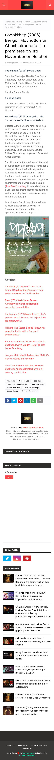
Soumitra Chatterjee (31, 388)
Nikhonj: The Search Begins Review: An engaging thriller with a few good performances (25, 331)
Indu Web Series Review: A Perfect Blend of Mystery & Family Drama (33, 641)
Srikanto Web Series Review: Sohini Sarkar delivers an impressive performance (30, 596)
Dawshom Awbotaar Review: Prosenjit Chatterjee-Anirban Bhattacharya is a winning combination (24, 369)
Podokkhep (37, 381)
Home (7, 22)
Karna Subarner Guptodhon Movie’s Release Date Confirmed (32, 696)
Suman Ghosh (12, 391)
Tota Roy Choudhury (16, 186)
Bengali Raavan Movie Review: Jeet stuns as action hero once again (32, 655)
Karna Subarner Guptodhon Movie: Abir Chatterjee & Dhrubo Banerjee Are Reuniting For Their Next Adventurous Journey (32, 580)
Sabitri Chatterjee (13, 388)
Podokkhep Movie (37, 384)
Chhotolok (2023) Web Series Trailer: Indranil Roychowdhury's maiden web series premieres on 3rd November (24, 290)
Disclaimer (22, 745)
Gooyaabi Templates (27, 755)
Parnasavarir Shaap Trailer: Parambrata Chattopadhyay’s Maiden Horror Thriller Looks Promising (25, 345)
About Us (10, 745)
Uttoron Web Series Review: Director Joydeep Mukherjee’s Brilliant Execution (31, 669)
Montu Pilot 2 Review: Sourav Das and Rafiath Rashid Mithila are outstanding (32, 683)
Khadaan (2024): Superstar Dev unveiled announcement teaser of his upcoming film (32, 711)
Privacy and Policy (40, 745)
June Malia (15, 22)
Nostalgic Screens (14, 62)
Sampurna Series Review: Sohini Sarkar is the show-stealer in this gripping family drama (32, 627)
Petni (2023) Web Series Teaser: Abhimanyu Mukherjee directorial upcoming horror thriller (21, 304)
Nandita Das (24, 381)
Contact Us (27, 748)
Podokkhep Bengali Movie (17, 384)
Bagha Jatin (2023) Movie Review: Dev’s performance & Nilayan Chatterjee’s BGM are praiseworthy (25, 317)
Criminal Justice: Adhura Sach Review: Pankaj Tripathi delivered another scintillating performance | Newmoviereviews (33, 611)
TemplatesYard (28, 753)
